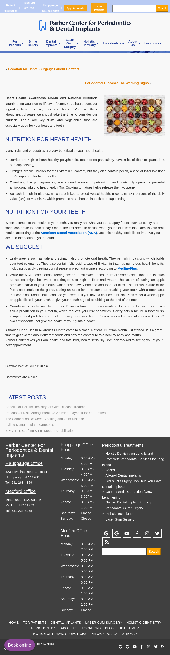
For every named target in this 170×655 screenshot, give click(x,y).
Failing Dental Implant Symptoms (29, 424)
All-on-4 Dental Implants (123, 475)
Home (14, 622)
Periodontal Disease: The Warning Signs (117, 83)
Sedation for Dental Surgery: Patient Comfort (43, 69)
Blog (109, 628)
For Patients (34, 622)
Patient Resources (10, 8)
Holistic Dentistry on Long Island (129, 453)
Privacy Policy (104, 633)
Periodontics (111, 43)
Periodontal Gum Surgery (124, 508)
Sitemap (129, 633)
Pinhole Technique (118, 513)
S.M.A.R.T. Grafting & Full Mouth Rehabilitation (40, 430)
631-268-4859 (22, 482)
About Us (69, 628)
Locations (151, 43)
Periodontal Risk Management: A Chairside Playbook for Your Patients (56, 413)
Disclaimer (128, 628)
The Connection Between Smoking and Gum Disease (44, 419)
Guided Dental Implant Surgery (128, 502)
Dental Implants (66, 622)
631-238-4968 (22, 511)
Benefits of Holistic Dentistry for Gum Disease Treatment (46, 407)
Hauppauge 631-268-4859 (50, 8)
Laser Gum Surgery (119, 519)
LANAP (110, 470)
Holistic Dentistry (143, 622)
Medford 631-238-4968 (29, 8)
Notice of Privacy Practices (59, 633)
